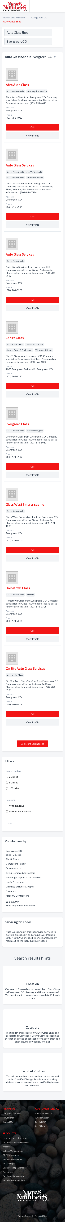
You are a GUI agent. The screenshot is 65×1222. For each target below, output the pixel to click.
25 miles (13, 776)
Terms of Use (41, 1216)
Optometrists (13, 868)
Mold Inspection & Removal (20, 905)
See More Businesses (32, 743)
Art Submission (42, 1117)
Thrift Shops (12, 859)
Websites (7, 1146)
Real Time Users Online (14, 1180)
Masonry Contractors (17, 895)
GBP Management (11, 1155)
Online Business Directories (16, 1142)
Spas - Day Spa (13, 854)
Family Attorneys (15, 881)
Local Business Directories (15, 1138)
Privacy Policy (24, 1216)
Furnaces (11, 891)
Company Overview (12, 1113)
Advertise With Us (43, 1113)
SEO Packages (9, 1163)
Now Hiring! (8, 1117)
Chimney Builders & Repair (20, 886)
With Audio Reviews (20, 811)
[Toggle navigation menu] (60, 6)
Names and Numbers (14, 17)
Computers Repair (15, 863)
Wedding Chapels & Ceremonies (23, 877)
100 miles (14, 788)
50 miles (13, 782)
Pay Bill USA (40, 1122)
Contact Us (8, 1122)
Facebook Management (13, 1176)
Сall (32, 127)
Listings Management (13, 1151)
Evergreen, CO (39, 17)
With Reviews (16, 805)
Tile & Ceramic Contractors (20, 872)
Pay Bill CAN (40, 1126)
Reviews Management (13, 1159)
